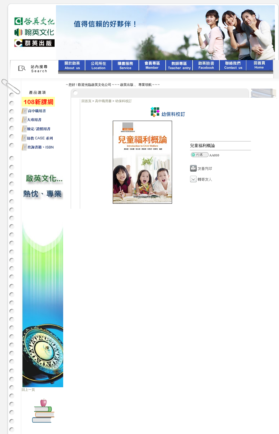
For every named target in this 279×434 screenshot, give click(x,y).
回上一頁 (28, 390)
